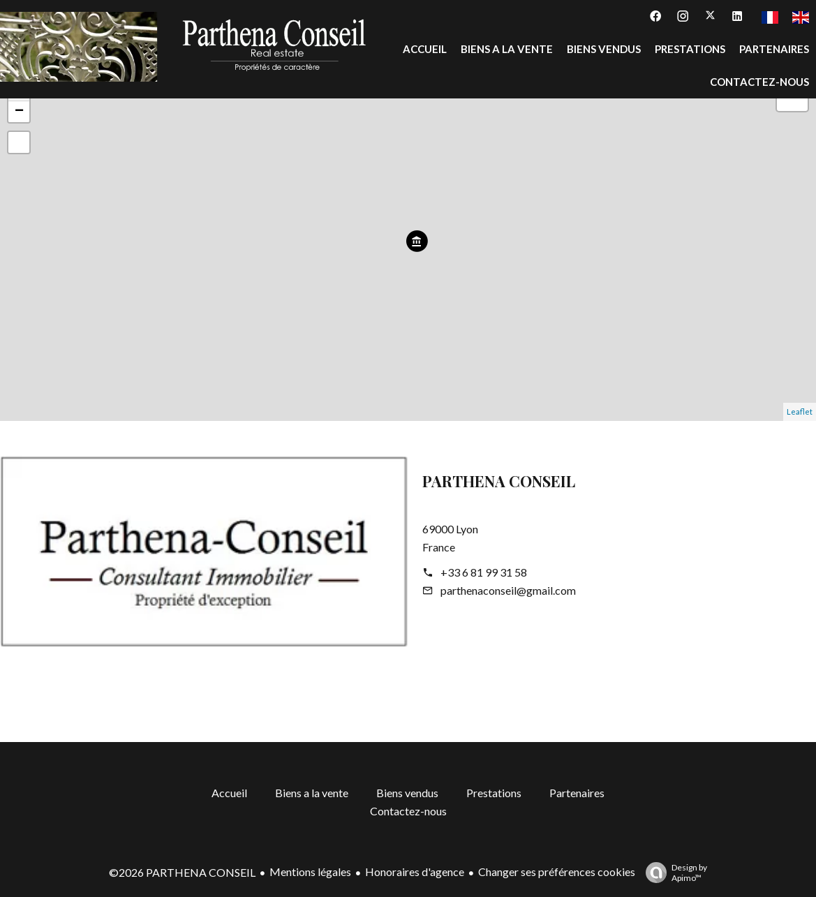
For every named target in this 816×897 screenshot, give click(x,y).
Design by (673, 872)
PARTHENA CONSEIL (498, 480)
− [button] (19, 111)
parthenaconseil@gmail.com (508, 590)
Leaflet (800, 411)
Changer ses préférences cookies (556, 871)
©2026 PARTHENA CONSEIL (182, 872)
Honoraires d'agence (414, 871)
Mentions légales (310, 871)
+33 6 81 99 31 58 (483, 572)
